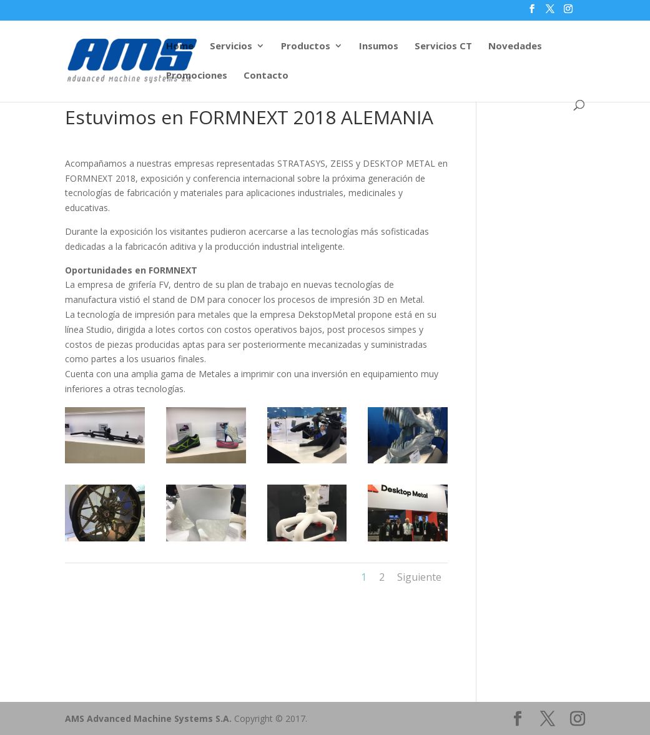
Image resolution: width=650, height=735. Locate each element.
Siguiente (419, 577)
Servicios (231, 46)
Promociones (196, 76)
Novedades (515, 46)
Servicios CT (443, 46)
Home (180, 46)
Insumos (378, 46)
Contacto (266, 76)
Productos (305, 46)
